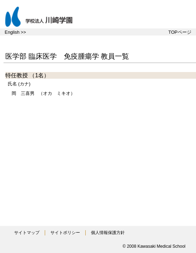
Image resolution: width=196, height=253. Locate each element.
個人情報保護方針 (108, 232)
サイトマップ (26, 232)
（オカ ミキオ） (43, 93)
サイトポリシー (65, 232)
